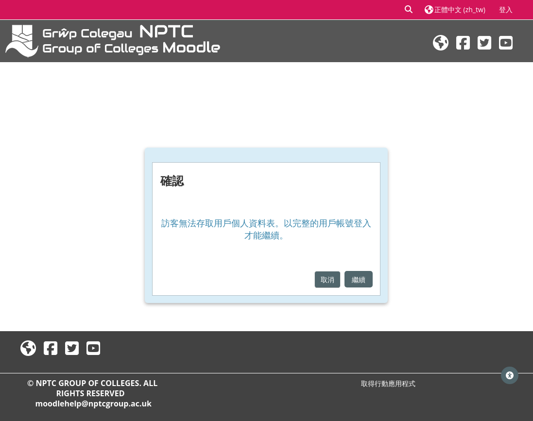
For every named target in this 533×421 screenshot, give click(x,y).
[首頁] (112, 40)
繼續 (358, 279)
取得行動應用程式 (388, 383)
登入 (506, 9)
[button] (408, 10)
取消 (327, 279)
